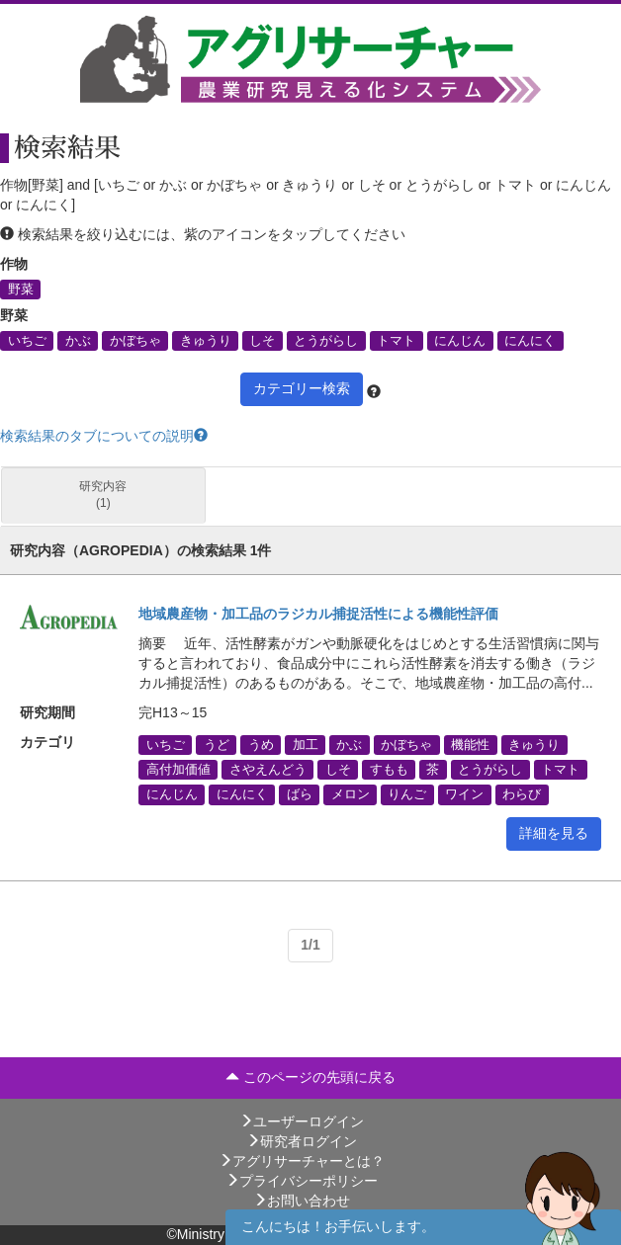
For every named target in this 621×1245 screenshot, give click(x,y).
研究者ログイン (301, 1141)
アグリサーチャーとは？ (302, 1161)
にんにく (530, 340)
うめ (261, 745)
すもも (389, 770)
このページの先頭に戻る (310, 1077)
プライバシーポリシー (301, 1181)
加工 (305, 745)
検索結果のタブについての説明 (104, 436)
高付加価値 (178, 770)
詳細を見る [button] (553, 833)
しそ (262, 340)
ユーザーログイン (301, 1121)
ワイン (464, 794)
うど (216, 745)
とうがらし (326, 340)
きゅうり (205, 340)
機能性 (470, 745)
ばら (299, 794)
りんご (407, 794)
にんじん (460, 340)
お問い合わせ (301, 1200)
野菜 (21, 288)
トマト (396, 340)
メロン (350, 794)
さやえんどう (268, 770)
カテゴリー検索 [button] (301, 388)
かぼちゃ (135, 340)
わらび (521, 794)
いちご (27, 340)
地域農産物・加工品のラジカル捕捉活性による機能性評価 (318, 614)
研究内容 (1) (103, 494)
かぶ (78, 340)
